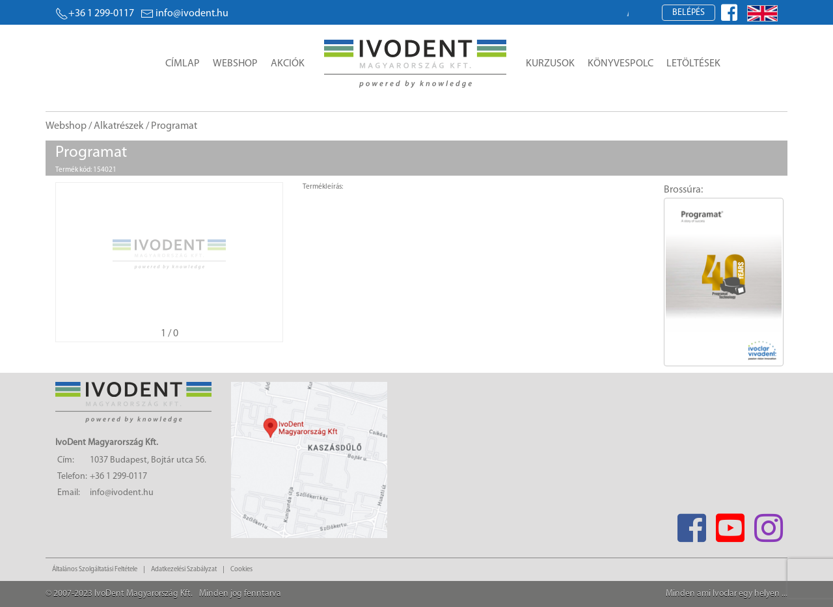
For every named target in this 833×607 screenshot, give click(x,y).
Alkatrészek (119, 126)
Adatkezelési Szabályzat (184, 569)
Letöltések (693, 64)
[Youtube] (730, 524)
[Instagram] (768, 524)
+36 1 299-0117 (94, 13)
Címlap (182, 64)
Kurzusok (550, 64)
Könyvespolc (620, 64)
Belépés (688, 13)
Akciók (288, 64)
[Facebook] (691, 524)
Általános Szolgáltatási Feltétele (94, 569)
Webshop (235, 64)
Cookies (241, 569)
